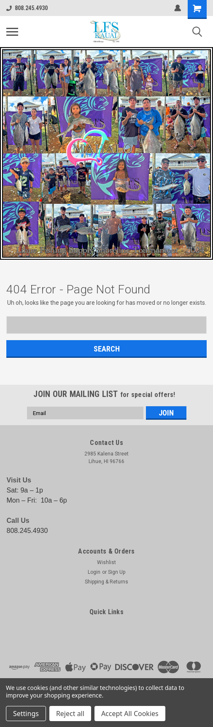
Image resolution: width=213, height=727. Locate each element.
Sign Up (116, 572)
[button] (106, 153)
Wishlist (106, 562)
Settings (26, 713)
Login (94, 572)
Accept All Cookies (130, 713)
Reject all (70, 713)
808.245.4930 (27, 8)
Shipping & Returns (106, 582)
